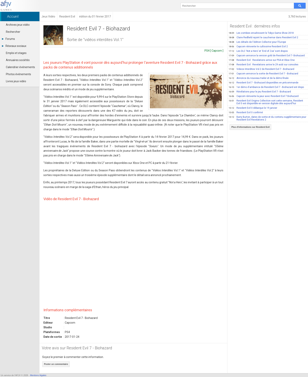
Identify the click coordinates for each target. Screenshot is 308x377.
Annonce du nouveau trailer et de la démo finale (259, 78)
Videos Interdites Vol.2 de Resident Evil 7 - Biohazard (261, 69)
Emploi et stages (16, 53)
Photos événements (18, 74)
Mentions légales (38, 375)
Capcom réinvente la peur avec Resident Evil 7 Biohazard (264, 96)
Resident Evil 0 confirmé (246, 112)
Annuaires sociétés (18, 60)
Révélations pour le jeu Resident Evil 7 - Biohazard (260, 91)
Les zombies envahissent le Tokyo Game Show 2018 (261, 33)
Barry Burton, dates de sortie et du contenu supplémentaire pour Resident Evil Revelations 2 (267, 118)
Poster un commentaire (56, 364)
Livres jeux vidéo (16, 81)
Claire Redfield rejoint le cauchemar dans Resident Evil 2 (263, 37)
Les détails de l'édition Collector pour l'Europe (257, 42)
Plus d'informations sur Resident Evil (250, 127)
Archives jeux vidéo (18, 24)
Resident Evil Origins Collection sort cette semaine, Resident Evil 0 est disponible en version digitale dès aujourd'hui (266, 102)
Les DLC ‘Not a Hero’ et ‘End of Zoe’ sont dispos (258, 51)
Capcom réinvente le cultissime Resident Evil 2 (258, 46)
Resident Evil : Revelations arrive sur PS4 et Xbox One (262, 60)
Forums (8, 38)
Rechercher (13, 31)
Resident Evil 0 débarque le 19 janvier (253, 108)
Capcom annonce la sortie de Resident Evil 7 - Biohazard (263, 73)
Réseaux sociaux (14, 45)
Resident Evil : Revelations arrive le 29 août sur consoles (263, 64)
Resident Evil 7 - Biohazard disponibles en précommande (263, 82)
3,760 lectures (297, 16)
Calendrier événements (20, 67)
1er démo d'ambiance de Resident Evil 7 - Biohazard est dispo (266, 87)
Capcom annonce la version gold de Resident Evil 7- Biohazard (267, 55)
